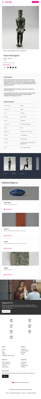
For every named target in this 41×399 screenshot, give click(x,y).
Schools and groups (6, 362)
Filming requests (24, 365)
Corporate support (25, 350)
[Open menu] (3, 2)
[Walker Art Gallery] (11, 331)
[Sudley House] (29, 331)
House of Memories (6, 363)
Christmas (23, 363)
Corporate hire (24, 362)
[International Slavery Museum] (11, 326)
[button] (10, 164)
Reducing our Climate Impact (8, 355)
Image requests (5, 366)
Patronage (23, 352)
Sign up (5, 376)
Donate (22, 354)
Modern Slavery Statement (15, 393)
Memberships (24, 349)
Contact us (4, 354)
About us (4, 349)
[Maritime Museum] (29, 326)
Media (3, 352)
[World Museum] (29, 320)
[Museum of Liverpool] (11, 320)
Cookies (23, 393)
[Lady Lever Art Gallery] (11, 337)
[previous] (5, 173)
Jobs (3, 350)
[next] (22, 173)
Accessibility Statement (31, 393)
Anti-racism (4, 365)
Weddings (23, 366)
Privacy (7, 393)
